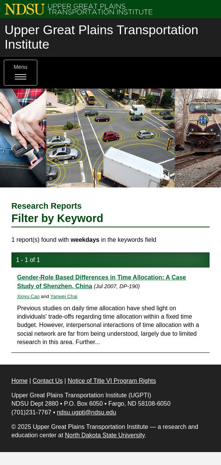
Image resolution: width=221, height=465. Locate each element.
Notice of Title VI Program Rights (112, 381)
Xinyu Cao (28, 296)
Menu (20, 72)
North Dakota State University (105, 435)
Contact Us (48, 381)
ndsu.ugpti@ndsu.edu (86, 412)
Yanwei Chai (63, 296)
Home (19, 381)
